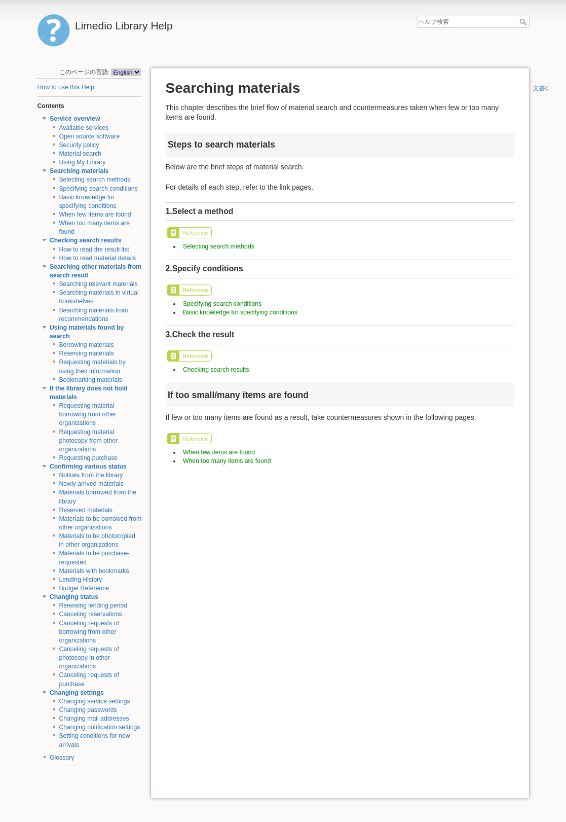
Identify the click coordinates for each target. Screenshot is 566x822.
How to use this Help (65, 87)
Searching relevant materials (98, 284)
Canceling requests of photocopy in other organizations (89, 658)
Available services (83, 127)
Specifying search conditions (98, 188)
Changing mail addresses (94, 718)
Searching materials (79, 170)
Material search (80, 153)
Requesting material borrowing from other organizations (87, 414)
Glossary (62, 757)
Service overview (75, 118)
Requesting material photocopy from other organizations (88, 440)
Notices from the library (91, 475)
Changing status (74, 596)
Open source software (89, 136)
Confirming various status (88, 466)
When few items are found (95, 214)
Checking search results (86, 240)
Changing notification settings (99, 727)
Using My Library (82, 162)
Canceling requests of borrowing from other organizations (89, 632)
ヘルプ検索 (524, 21)
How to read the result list (94, 249)
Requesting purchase (88, 457)
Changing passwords (88, 709)
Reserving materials (86, 353)
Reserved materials (85, 510)
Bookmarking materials (90, 379)
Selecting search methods (94, 179)
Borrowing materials (86, 344)
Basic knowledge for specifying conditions (240, 312)
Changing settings (77, 692)
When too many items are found (227, 460)
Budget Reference (84, 588)
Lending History (80, 579)
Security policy (79, 145)
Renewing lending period (93, 605)
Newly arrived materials (91, 483)
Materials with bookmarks (94, 571)
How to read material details (97, 258)
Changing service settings (94, 701)
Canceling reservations (90, 614)
